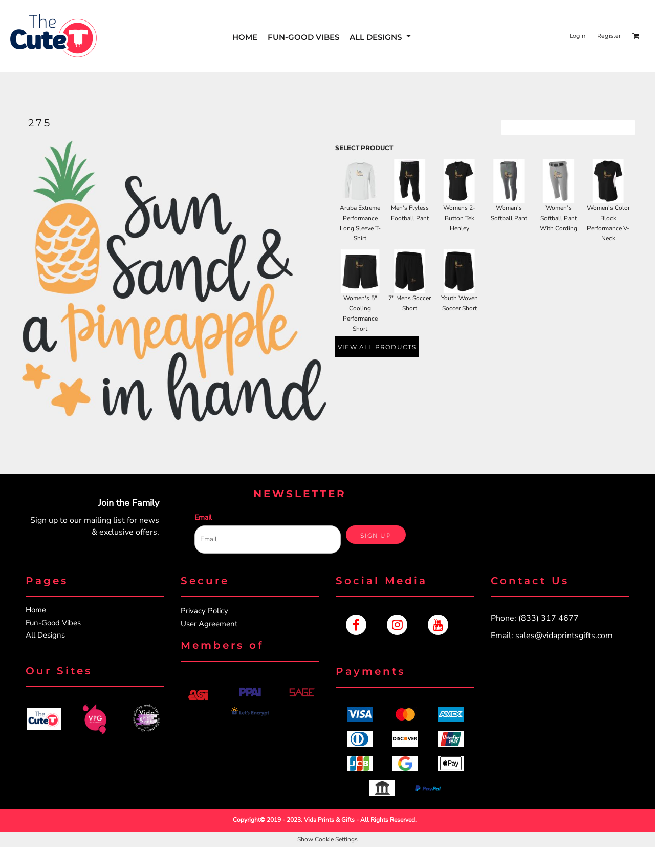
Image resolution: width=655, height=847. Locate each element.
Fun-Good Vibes (53, 623)
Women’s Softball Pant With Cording (558, 218)
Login (577, 35)
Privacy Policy (204, 611)
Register (609, 35)
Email (203, 517)
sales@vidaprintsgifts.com (564, 635)
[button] (381, 36)
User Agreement (209, 624)
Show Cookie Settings (327, 839)
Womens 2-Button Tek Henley (459, 218)
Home (36, 610)
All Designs (45, 635)
